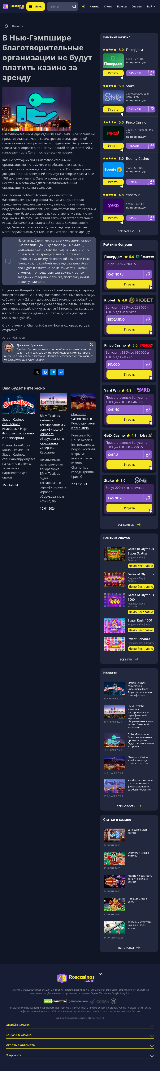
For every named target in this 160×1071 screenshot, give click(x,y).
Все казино (129, 231)
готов (83, 325)
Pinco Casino (136, 122)
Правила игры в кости (137, 900)
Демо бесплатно (141, 566)
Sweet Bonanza (139, 639)
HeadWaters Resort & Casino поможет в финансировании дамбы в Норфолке (140, 785)
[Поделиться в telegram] (53, 372)
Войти (151, 6)
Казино (94, 6)
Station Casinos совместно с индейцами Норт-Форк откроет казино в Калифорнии (18, 428)
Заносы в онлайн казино (138, 831)
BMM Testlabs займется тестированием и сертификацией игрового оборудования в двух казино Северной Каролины (53, 434)
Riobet (109, 300)
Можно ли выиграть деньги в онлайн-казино (140, 878)
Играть (113, 73)
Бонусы (122, 6)
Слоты (108, 6)
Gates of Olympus (141, 574)
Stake (130, 86)
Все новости (129, 806)
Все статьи (129, 948)
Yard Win (133, 195)
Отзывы (137, 6)
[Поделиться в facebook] (45, 372)
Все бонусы (129, 524)
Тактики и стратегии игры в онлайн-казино (140, 925)
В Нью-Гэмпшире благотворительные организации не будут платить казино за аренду (141, 740)
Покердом (134, 50)
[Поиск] (74, 6)
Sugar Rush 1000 (140, 620)
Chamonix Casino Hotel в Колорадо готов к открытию (83, 421)
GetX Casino (114, 435)
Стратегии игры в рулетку (138, 854)
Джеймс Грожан (30, 345)
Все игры (129, 659)
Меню (35, 6)
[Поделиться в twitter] (37, 372)
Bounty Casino (137, 158)
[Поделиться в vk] (61, 372)
